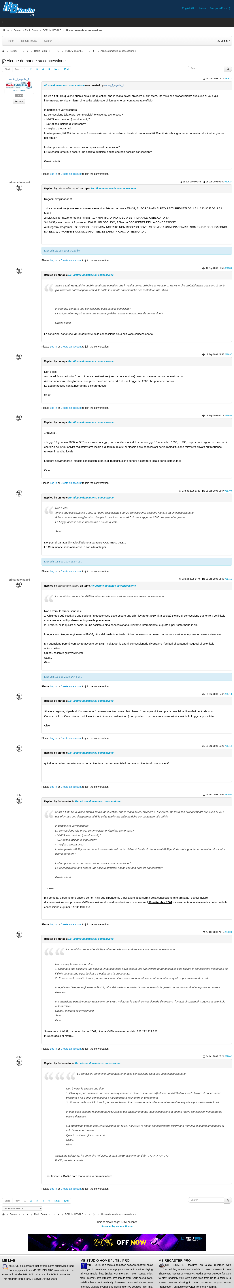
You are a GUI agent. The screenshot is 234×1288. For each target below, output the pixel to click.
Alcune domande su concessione (64, 85)
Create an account (71, 173)
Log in (53, 173)
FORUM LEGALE (52, 30)
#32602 (228, 1056)
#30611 (228, 78)
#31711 (228, 579)
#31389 (228, 268)
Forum (17, 30)
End (66, 69)
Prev (17, 69)
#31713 (228, 694)
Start (7, 69)
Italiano (203, 8)
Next (56, 69)
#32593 (228, 794)
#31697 (228, 354)
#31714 (228, 746)
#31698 (228, 415)
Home (6, 30)
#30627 (228, 181)
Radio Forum (31, 30)
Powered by (108, 1226)
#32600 (228, 932)
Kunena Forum (124, 1226)
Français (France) (220, 8)
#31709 (228, 491)
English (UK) (189, 8)
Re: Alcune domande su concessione (113, 188)
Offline (19, 95)
